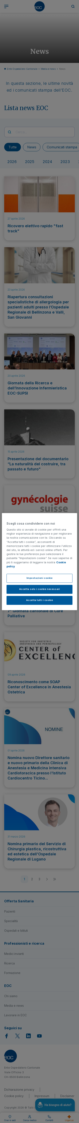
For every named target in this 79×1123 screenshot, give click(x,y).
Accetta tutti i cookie (39, 600)
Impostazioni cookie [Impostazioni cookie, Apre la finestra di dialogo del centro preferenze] (40, 577)
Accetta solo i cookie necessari (39, 589)
